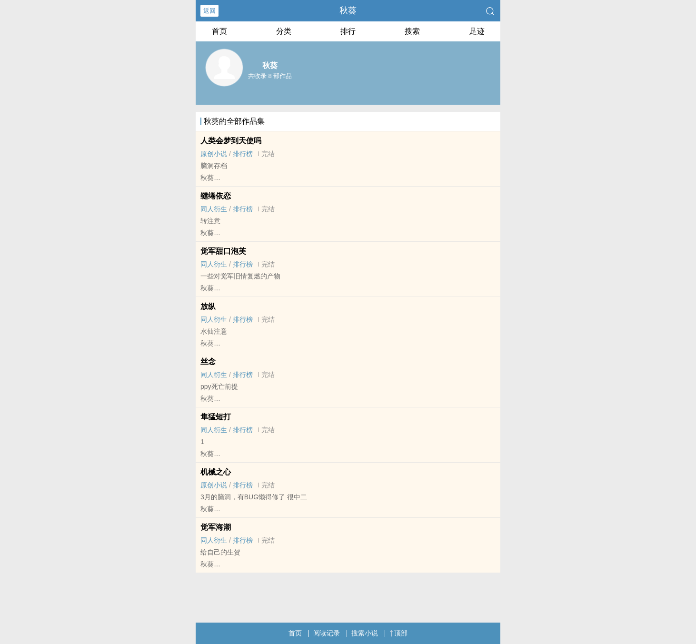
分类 (283, 31)
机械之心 (215, 472)
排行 (348, 31)
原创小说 (213, 154)
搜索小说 (364, 633)
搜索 (412, 31)
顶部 (398, 633)
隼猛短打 (215, 417)
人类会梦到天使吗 (230, 141)
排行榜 (243, 154)
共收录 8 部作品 (270, 75)
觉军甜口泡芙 (223, 251)
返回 (209, 10)
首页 (219, 31)
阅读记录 (326, 633)
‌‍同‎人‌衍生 (213, 209)
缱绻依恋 (215, 196)
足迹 (477, 31)
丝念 (208, 361)
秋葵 (348, 10)
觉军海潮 (215, 527)
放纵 (208, 306)
